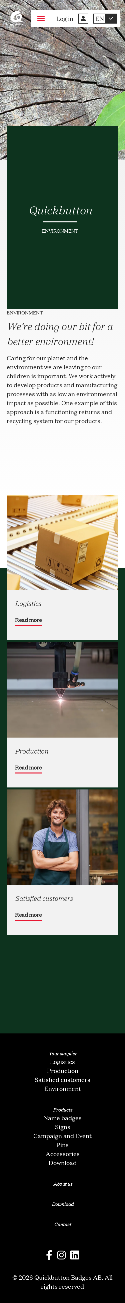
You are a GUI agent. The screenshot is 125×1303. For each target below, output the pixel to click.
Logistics (62, 1061)
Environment (62, 1088)
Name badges (62, 1117)
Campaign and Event (62, 1135)
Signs (62, 1126)
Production (62, 1070)
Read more (28, 620)
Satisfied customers (62, 1079)
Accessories (63, 1153)
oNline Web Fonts (62, 1297)
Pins (62, 1144)
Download (63, 1162)
